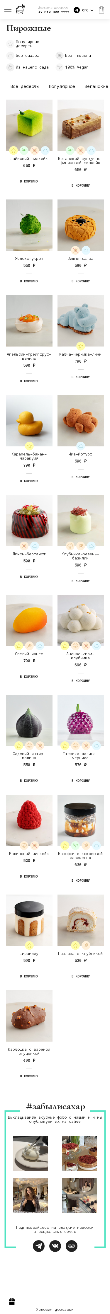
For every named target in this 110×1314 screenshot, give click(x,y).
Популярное (62, 86)
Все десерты (25, 86)
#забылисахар (55, 1107)
